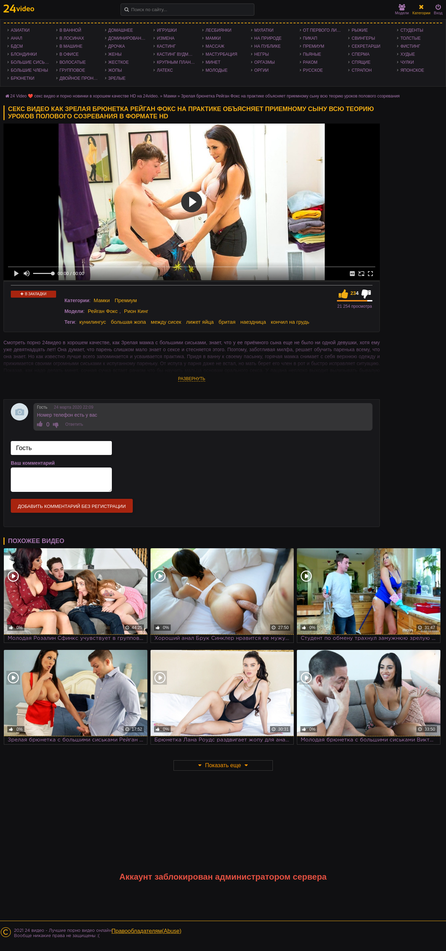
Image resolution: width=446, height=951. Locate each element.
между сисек (166, 322)
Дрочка (116, 46)
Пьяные (312, 54)
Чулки (407, 62)
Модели (402, 9)
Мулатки (264, 30)
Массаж (215, 46)
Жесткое (118, 62)
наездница (253, 322)
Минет (213, 62)
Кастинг (166, 46)
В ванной (70, 30)
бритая (226, 322)
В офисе (69, 54)
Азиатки (20, 30)
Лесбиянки (218, 30)
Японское (412, 70)
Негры (261, 54)
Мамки (213, 38)
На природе (268, 38)
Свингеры (363, 38)
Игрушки (167, 30)
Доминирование (127, 38)
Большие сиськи (30, 62)
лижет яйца (200, 322)
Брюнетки (22, 78)
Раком (310, 62)
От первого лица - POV (324, 30)
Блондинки (24, 54)
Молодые (217, 70)
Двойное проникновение (80, 78)
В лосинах (72, 38)
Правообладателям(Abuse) (147, 931)
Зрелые (117, 78)
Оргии (261, 70)
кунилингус (92, 322)
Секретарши (366, 46)
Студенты (411, 30)
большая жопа (128, 322)
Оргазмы (264, 62)
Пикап (310, 38)
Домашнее (120, 30)
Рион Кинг (136, 311)
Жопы (115, 70)
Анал (16, 38)
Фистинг (410, 46)
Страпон (361, 70)
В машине (71, 46)
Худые (407, 54)
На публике (267, 46)
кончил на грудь (290, 322)
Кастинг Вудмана (177, 54)
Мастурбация (221, 54)
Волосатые (73, 62)
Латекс (165, 70)
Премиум (313, 46)
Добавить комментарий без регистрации (72, 506)
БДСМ (17, 46)
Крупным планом (177, 62)
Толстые (410, 38)
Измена (166, 38)
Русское (313, 70)
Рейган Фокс (103, 311)
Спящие (361, 62)
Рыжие (360, 30)
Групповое (72, 70)
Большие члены (29, 70)
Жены (115, 54)
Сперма (360, 54)
